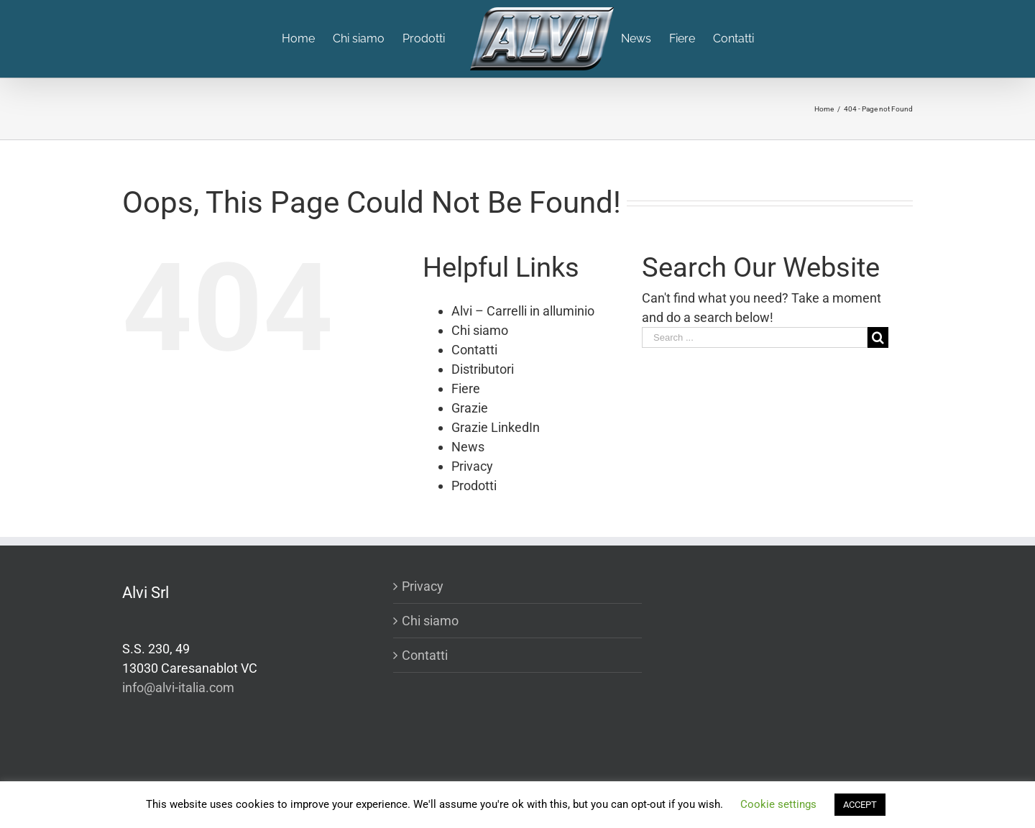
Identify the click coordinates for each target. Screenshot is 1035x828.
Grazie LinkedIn (495, 427)
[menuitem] (307, 39)
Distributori (482, 369)
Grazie (469, 407)
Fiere (465, 388)
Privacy (472, 466)
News (467, 446)
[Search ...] (755, 337)
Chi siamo (479, 330)
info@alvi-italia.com (178, 687)
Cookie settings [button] (778, 804)
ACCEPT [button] (860, 804)
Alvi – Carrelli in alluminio (522, 310)
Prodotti (474, 485)
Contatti (474, 349)
